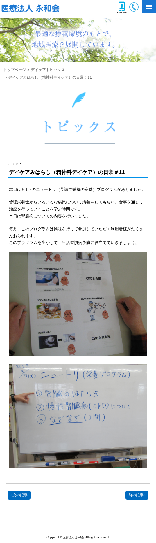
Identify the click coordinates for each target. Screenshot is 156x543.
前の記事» (137, 495)
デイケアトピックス (48, 70)
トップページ (14, 70)
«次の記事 (19, 495)
